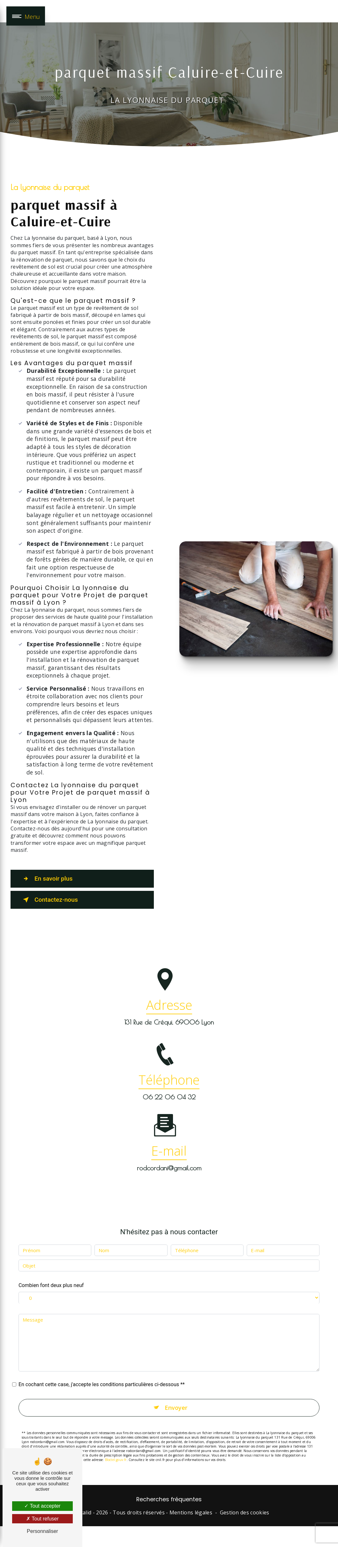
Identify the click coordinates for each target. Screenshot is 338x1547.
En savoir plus (46, 878)
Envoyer (176, 1396)
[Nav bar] (25, 16)
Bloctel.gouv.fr (116, 1449)
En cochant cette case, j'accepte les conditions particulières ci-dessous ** (102, 1373)
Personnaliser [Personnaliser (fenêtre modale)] (42, 1531)
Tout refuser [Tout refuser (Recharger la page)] (42, 1518)
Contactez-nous (49, 899)
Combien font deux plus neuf (51, 1274)
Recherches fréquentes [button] (169, 1499)
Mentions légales (190, 1512)
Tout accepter (42, 1506)
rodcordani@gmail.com (169, 1156)
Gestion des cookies (244, 1512)
